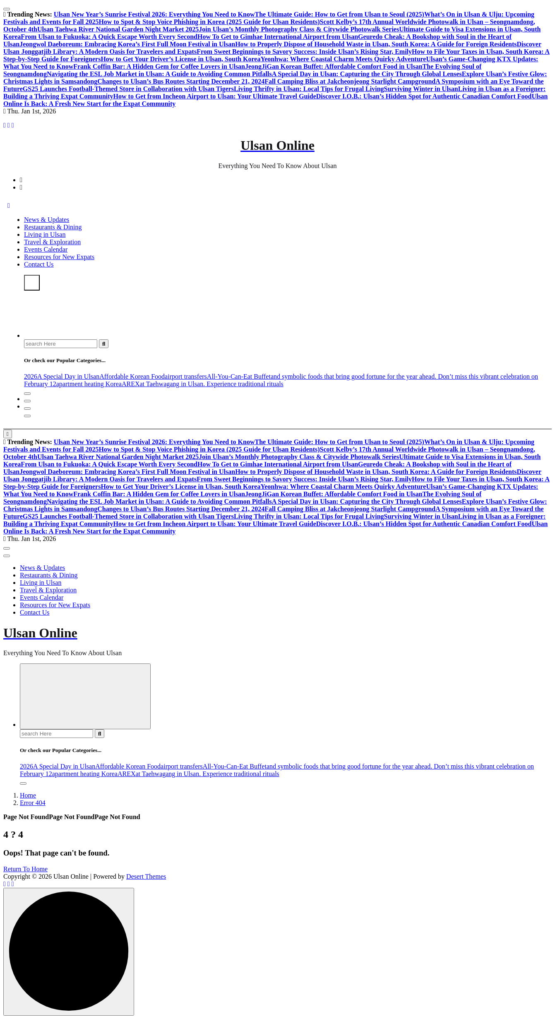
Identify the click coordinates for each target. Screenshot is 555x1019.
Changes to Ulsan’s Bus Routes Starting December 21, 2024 (180, 81)
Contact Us (39, 264)
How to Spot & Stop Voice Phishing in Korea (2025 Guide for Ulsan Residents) (209, 21)
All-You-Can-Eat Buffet (239, 376)
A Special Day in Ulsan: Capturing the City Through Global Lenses (367, 73)
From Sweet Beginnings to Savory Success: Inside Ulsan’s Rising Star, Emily (304, 51)
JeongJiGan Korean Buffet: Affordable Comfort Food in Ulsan (334, 66)
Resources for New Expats (59, 256)
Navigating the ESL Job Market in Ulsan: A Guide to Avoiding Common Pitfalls (159, 73)
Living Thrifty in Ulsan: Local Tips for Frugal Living (309, 88)
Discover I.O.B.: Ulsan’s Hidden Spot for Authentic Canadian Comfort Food (424, 96)
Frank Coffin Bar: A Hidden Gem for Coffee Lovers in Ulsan (159, 66)
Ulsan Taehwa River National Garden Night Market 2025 (118, 29)
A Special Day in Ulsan (68, 376)
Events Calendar (45, 249)
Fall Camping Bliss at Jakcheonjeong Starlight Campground (349, 81)
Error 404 (33, 802)
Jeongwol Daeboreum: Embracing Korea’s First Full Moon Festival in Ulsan (127, 44)
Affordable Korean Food (132, 376)
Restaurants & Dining (53, 227)
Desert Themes (146, 876)
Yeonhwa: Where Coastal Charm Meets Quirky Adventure (343, 58)
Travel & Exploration (52, 241)
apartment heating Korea (89, 383)
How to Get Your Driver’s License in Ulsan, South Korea (180, 58)
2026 (30, 376)
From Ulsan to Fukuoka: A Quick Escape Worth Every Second (109, 36)
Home (28, 795)
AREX (131, 383)
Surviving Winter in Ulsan (421, 88)
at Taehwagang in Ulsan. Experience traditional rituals (211, 383)
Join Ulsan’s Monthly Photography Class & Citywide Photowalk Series (299, 29)
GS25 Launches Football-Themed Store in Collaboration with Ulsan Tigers (128, 88)
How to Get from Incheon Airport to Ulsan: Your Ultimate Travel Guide (214, 96)
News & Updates (46, 219)
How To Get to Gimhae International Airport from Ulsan (277, 36)
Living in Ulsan (44, 234)
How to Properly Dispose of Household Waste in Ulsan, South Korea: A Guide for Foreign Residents (376, 44)
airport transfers (186, 376)
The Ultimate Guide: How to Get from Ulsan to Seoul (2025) (339, 14)
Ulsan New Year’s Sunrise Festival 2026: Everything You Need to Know (154, 14)
